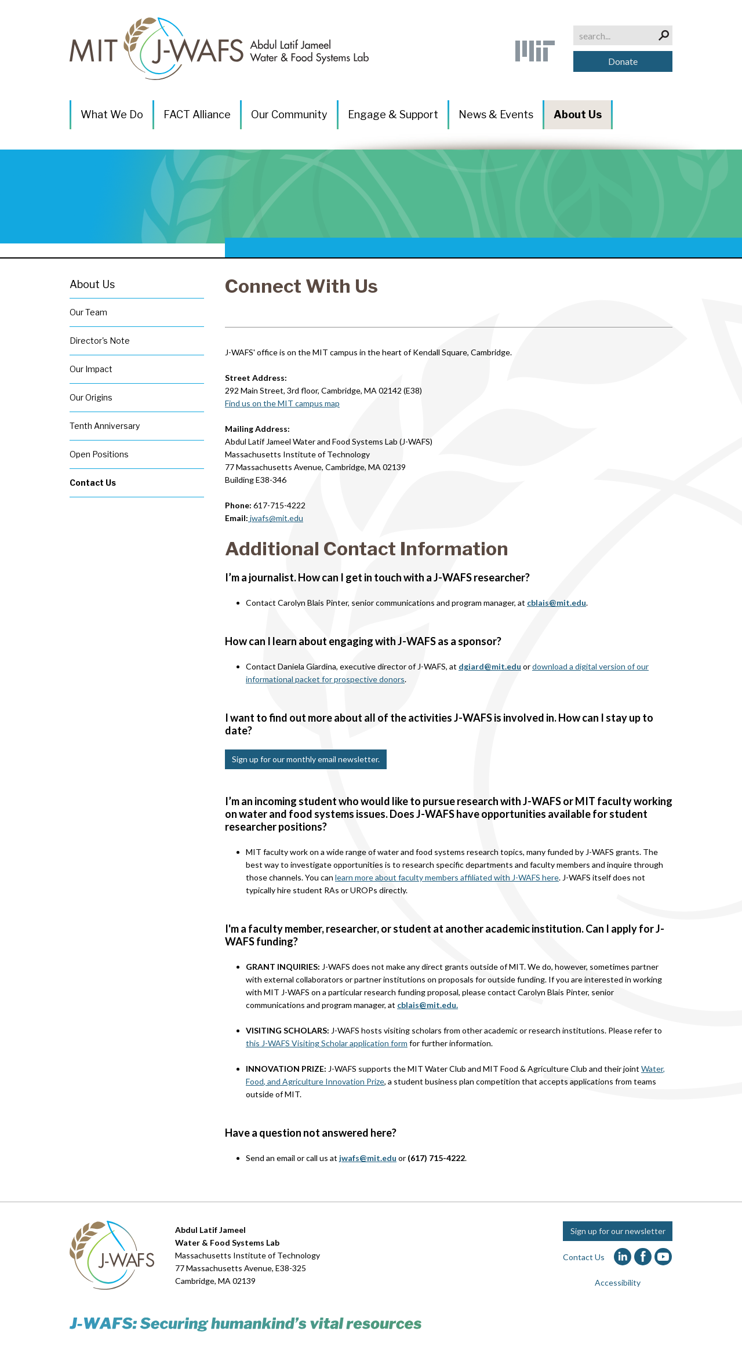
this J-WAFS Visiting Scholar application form (327, 1043)
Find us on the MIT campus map (282, 403)
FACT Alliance (197, 114)
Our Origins (91, 397)
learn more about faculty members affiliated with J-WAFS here (447, 877)
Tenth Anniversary (105, 426)
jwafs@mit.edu (276, 518)
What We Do (112, 114)
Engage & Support (393, 114)
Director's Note (100, 340)
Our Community (289, 114)
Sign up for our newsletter (617, 1231)
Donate (623, 61)
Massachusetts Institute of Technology (247, 1255)
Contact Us (93, 482)
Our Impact (91, 369)
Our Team (88, 312)
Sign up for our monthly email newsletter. (306, 759)
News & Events (496, 114)
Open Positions (99, 454)
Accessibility (618, 1282)
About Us (578, 114)
